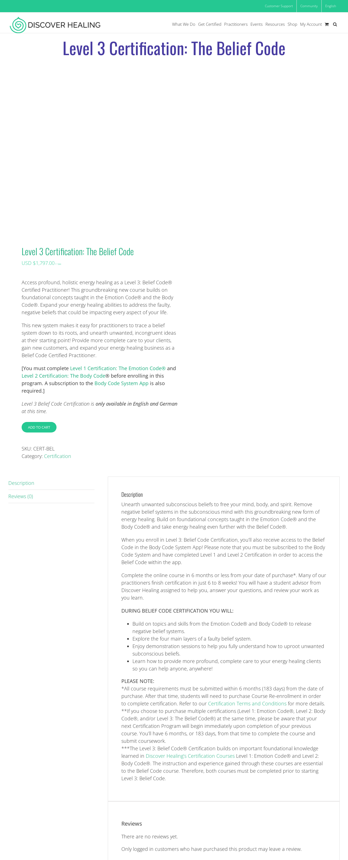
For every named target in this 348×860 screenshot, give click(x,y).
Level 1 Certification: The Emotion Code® (118, 368)
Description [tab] (21, 483)
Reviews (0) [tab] (20, 496)
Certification (57, 456)
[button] (335, 24)
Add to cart (39, 427)
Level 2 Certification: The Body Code (63, 375)
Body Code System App (121, 383)
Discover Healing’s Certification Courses (190, 755)
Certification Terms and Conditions (247, 703)
